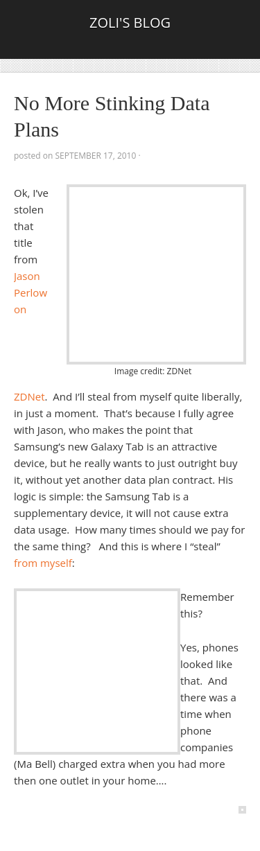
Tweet (33, 176)
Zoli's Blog (130, 22)
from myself (43, 563)
